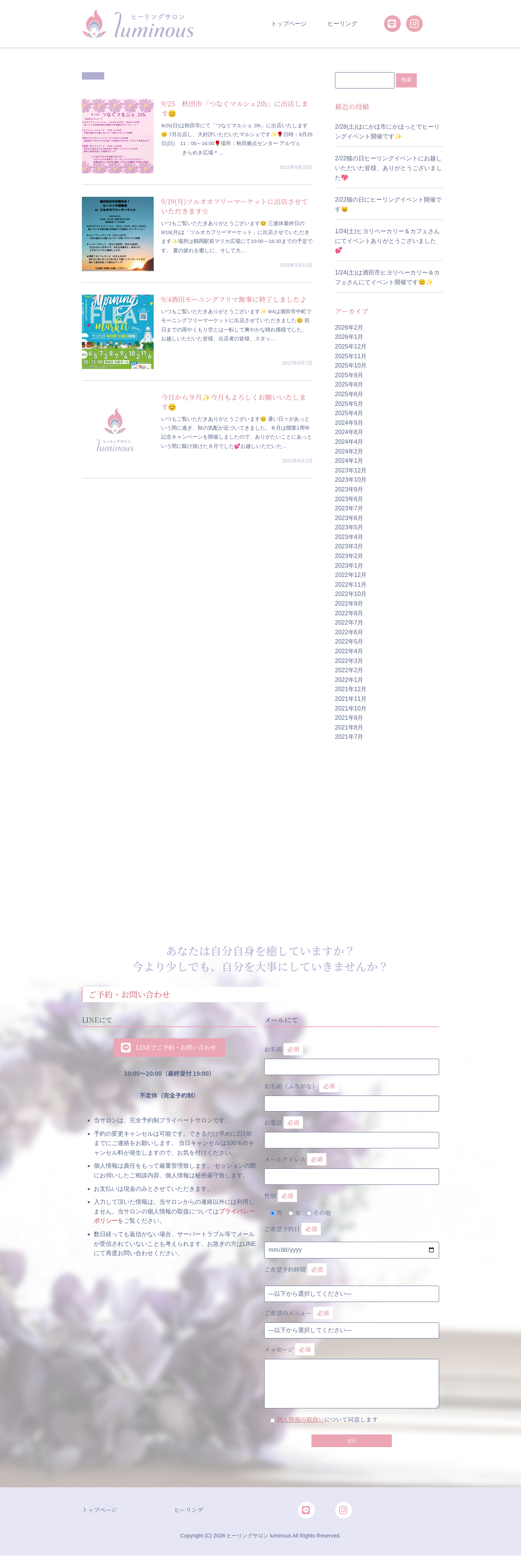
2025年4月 (349, 413)
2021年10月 (351, 708)
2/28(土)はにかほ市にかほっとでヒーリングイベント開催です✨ (387, 132)
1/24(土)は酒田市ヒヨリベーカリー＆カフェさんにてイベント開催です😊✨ (387, 278)
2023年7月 (349, 509)
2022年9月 (349, 604)
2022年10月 (351, 594)
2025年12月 (351, 347)
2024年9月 (349, 423)
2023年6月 (349, 518)
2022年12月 (351, 575)
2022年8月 (349, 613)
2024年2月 (349, 451)
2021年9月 (349, 718)
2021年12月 (351, 689)
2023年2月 (349, 556)
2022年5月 (349, 642)
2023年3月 (349, 546)
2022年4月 (349, 651)
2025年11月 (351, 356)
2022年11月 (351, 585)
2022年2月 (349, 670)
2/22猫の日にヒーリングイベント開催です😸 (388, 205)
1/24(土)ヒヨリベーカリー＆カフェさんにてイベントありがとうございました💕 (387, 241)
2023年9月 (349, 490)
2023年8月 (349, 499)
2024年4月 (349, 442)
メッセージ (351, 1365)
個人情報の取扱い (300, 1419)
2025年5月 (349, 404)
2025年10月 (351, 366)
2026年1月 (349, 337)
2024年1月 (349, 461)
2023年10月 (351, 480)
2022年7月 (349, 623)
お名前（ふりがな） (351, 1093)
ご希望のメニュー (298, 1313)
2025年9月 (349, 375)
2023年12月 (351, 471)
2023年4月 (349, 537)
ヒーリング (342, 23)
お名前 (351, 1057)
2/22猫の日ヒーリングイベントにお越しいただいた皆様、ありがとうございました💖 (388, 168)
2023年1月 (349, 565)
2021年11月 (351, 699)
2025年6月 (349, 394)
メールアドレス (351, 1166)
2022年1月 (349, 680)
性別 (280, 1196)
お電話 (351, 1130)
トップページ (289, 23)
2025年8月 (349, 385)
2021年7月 (349, 737)
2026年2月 (349, 328)
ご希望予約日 (292, 1229)
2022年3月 (349, 661)
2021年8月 (349, 728)
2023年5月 (349, 528)
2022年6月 (349, 632)
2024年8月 (349, 432)
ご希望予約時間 (295, 1270)
